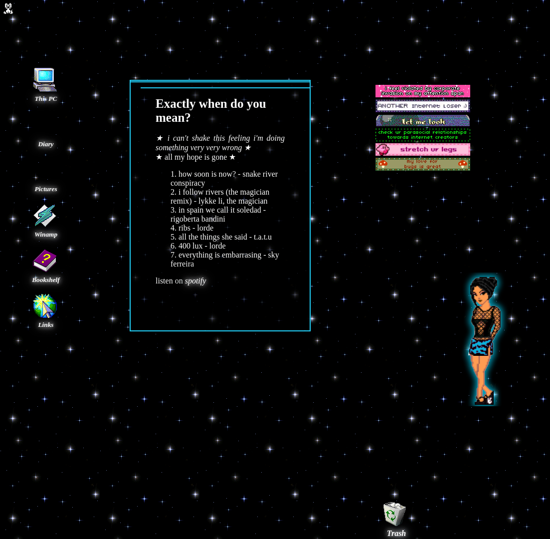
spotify (195, 280)
